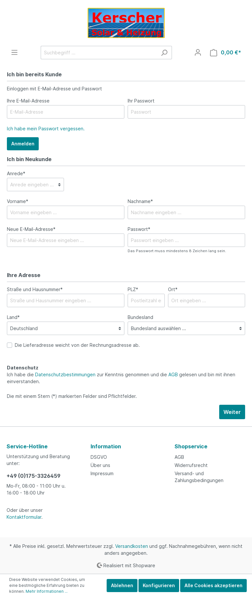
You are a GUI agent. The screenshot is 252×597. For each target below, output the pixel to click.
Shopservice (191, 446)
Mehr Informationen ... (47, 591)
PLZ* (133, 289)
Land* (13, 317)
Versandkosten (131, 546)
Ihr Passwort (141, 100)
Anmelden (22, 143)
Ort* (173, 289)
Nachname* (140, 201)
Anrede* (16, 173)
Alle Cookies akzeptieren (213, 585)
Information (106, 446)
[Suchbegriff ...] (99, 52)
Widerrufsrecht (191, 465)
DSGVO (99, 457)
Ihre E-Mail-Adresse (28, 100)
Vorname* (17, 201)
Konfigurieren (159, 585)
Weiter (232, 412)
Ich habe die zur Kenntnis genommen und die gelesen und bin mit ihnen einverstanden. (121, 378)
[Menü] (14, 52)
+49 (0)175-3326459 (33, 476)
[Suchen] (164, 52)
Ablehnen (122, 585)
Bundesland (140, 317)
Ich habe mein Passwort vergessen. (46, 128)
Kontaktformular (24, 517)
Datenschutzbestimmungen (65, 374)
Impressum (102, 473)
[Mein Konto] (198, 52)
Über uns (100, 465)
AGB (173, 374)
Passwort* (139, 229)
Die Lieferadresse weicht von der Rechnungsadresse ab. (77, 345)
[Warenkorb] (225, 52)
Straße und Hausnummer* (35, 289)
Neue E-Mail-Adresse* (31, 229)
